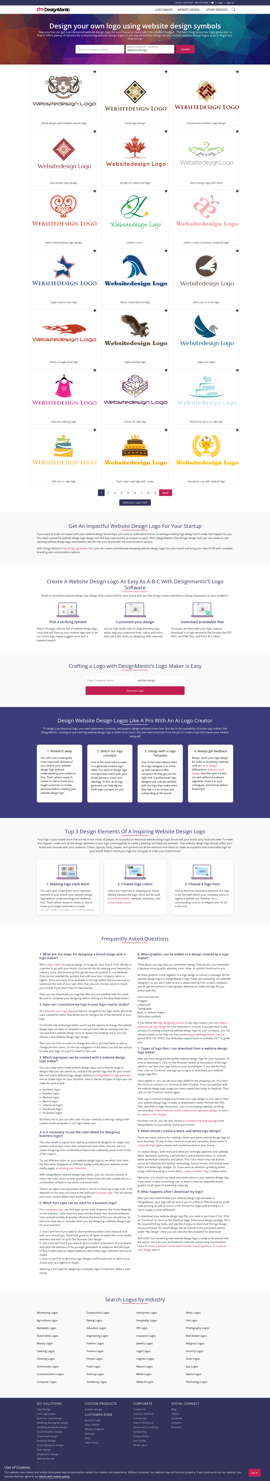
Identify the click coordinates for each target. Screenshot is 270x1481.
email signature (202, 1245)
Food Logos (93, 1365)
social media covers (119, 901)
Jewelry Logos (144, 1342)
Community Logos (48, 1365)
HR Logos (142, 1327)
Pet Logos (192, 1319)
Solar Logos (193, 1358)
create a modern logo (196, 1170)
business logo (104, 1192)
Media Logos (143, 1373)
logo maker (54, 963)
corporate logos (147, 1144)
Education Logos (96, 1327)
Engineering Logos (97, 1335)
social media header (180, 1245)
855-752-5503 (201, 2)
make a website (163, 1109)
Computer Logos (46, 1381)
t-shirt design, (209, 765)
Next (166, 492)
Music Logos (193, 1312)
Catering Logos (45, 1350)
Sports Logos (193, 1373)
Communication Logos (50, 1373)
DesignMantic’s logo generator (113, 1074)
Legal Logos (143, 1350)
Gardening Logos (97, 1381)
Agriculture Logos (47, 1319)
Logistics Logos (145, 1358)
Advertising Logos (47, 1312)
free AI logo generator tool (77, 547)
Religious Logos (195, 1342)
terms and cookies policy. (54, 1476)
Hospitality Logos (146, 1319)
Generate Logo (135, 690)
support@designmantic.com (204, 1033)
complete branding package (201, 1120)
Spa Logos (192, 1365)
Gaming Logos (95, 1373)
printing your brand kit (72, 1167)
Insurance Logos (146, 1335)
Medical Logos (144, 1381)
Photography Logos (197, 1327)
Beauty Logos (45, 1342)
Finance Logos (95, 1350)
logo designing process (171, 1022)
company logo (54, 1208)
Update (185, 49)
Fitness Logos (95, 1358)
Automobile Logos (47, 1335)
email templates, (120, 897)
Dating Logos (94, 1319)
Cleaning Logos (46, 1358)
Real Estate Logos (196, 1335)
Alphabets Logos (46, 1327)
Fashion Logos (95, 1342)
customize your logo (55, 1010)
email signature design (203, 1109)
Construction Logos (98, 1312)
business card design (89, 1238)
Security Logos (194, 1350)
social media (181, 1109)
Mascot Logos (144, 1365)
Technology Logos (196, 1381)
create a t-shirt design (153, 1113)
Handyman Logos (146, 1312)
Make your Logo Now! (135, 501)
